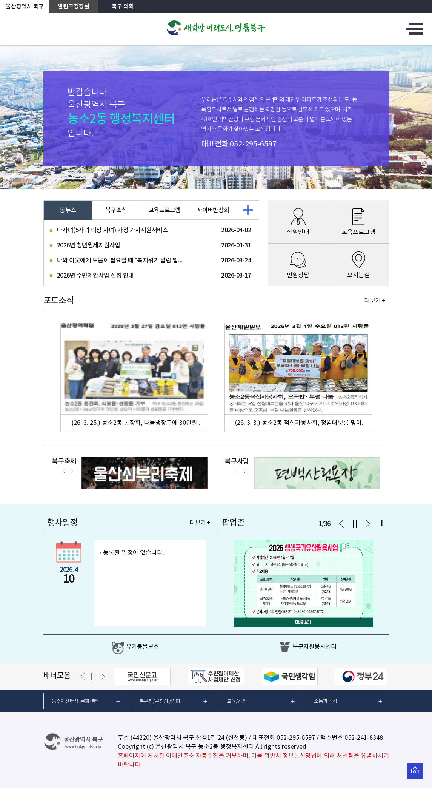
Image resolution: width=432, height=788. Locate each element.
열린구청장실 (73, 6)
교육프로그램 (164, 210)
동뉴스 (68, 210)
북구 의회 (123, 6)
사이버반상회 (213, 210)
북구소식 (116, 210)
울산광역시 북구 (25, 6)
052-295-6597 (253, 144)
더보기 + (374, 301)
